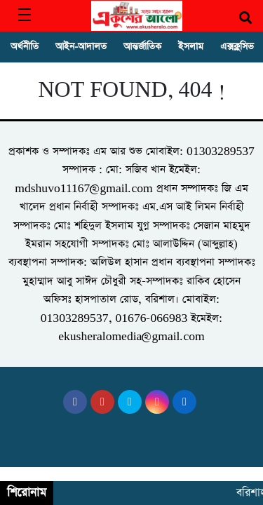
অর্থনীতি (25, 46)
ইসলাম (190, 46)
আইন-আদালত (81, 46)
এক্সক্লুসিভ (237, 46)
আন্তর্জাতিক (142, 46)
